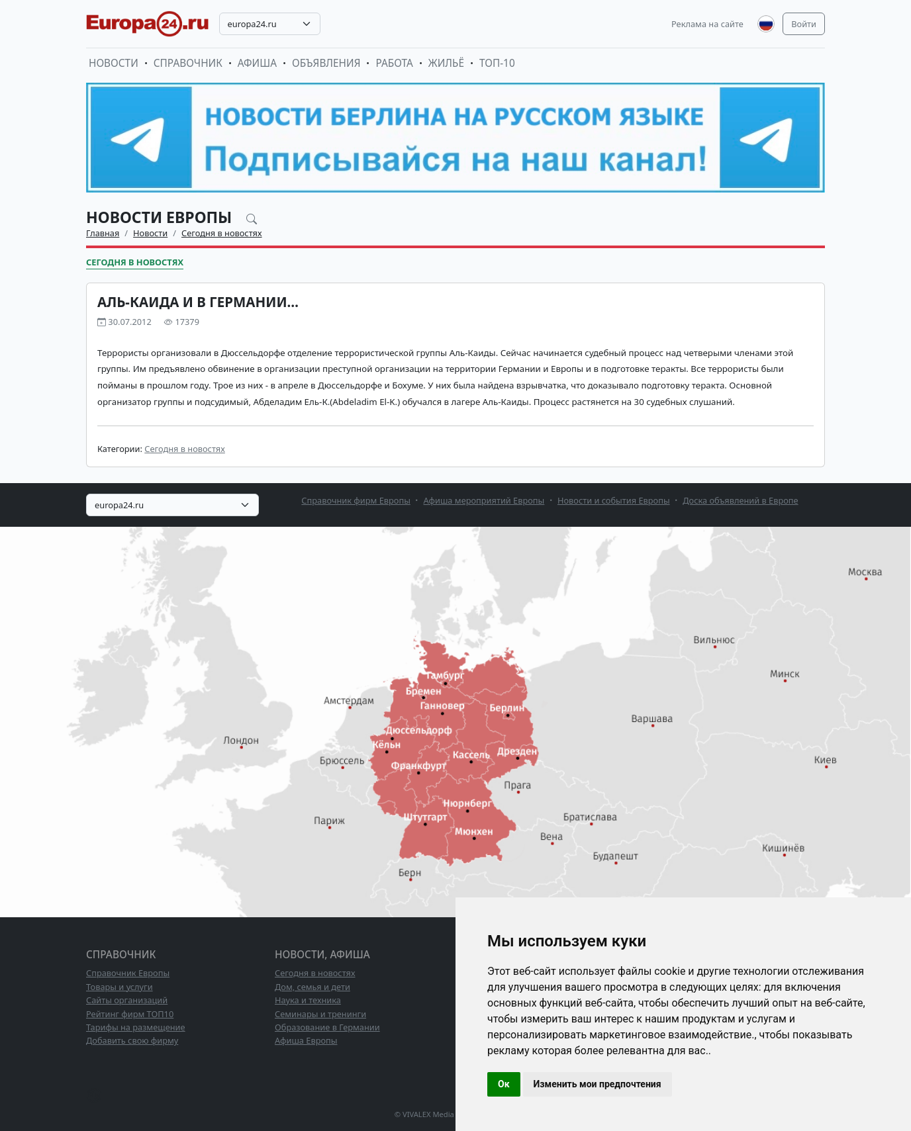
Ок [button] (504, 1084)
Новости (113, 63)
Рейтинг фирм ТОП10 (129, 1014)
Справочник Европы (127, 973)
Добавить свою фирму (132, 1040)
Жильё (446, 63)
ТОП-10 (497, 63)
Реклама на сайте (707, 24)
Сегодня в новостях (221, 233)
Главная (102, 233)
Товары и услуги (119, 987)
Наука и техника (308, 1000)
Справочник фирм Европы (355, 500)
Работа (393, 63)
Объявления (326, 63)
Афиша (257, 63)
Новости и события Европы (613, 500)
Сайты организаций (127, 1000)
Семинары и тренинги (320, 1014)
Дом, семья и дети (312, 987)
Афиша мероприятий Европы (484, 500)
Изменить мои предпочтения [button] (597, 1084)
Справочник (188, 63)
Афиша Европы (306, 1040)
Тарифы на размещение (135, 1027)
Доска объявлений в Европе (740, 500)
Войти (803, 24)
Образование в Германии (327, 1027)
